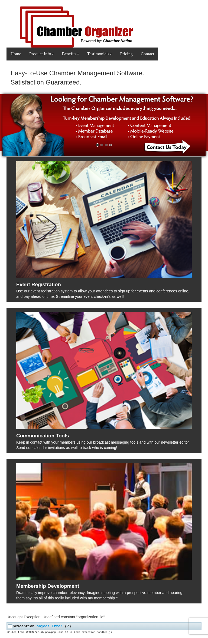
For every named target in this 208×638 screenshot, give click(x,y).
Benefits (70, 54)
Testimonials (99, 54)
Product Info (41, 54)
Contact (147, 54)
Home (16, 54)
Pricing (126, 54)
